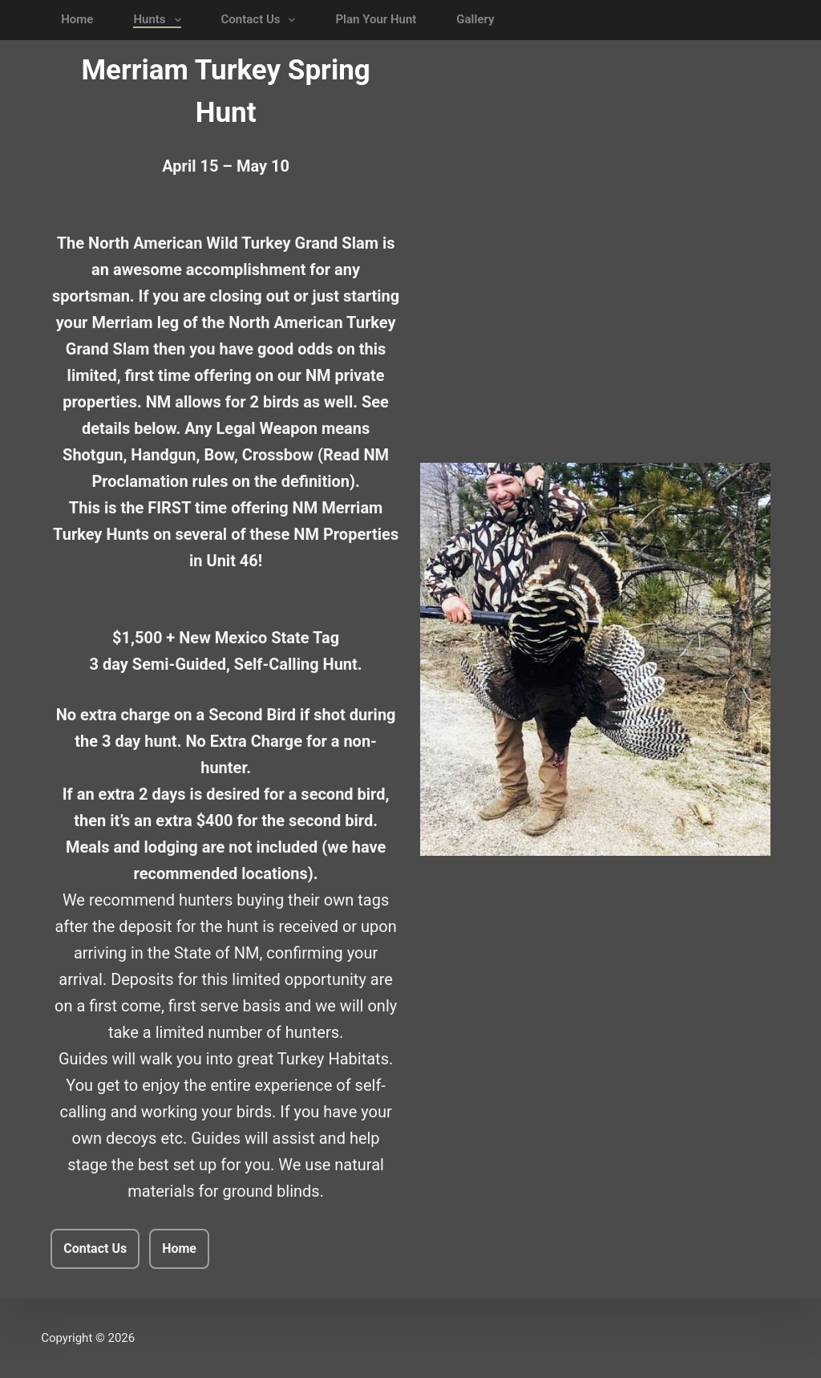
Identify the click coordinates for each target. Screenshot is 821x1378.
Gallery (475, 19)
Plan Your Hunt (375, 19)
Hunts (160, 20)
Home (77, 19)
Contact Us (261, 20)
